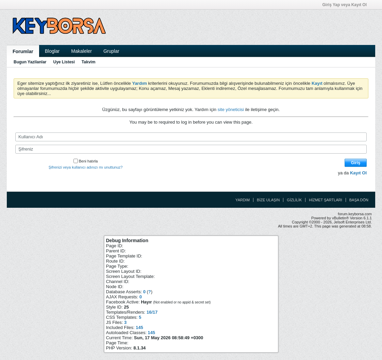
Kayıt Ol (358, 172)
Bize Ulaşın (268, 200)
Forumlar (23, 51)
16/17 (152, 312)
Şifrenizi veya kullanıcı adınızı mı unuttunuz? (86, 167)
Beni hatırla (85, 161)
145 (139, 327)
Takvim (88, 62)
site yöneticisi (231, 109)
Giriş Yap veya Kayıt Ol (346, 4)
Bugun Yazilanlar (30, 62)
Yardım (242, 200)
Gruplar (111, 51)
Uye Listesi (63, 62)
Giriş (355, 162)
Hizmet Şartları (325, 200)
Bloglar (52, 51)
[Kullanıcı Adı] (191, 136)
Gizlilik (294, 200)
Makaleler (81, 51)
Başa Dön (358, 200)
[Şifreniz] (191, 149)
